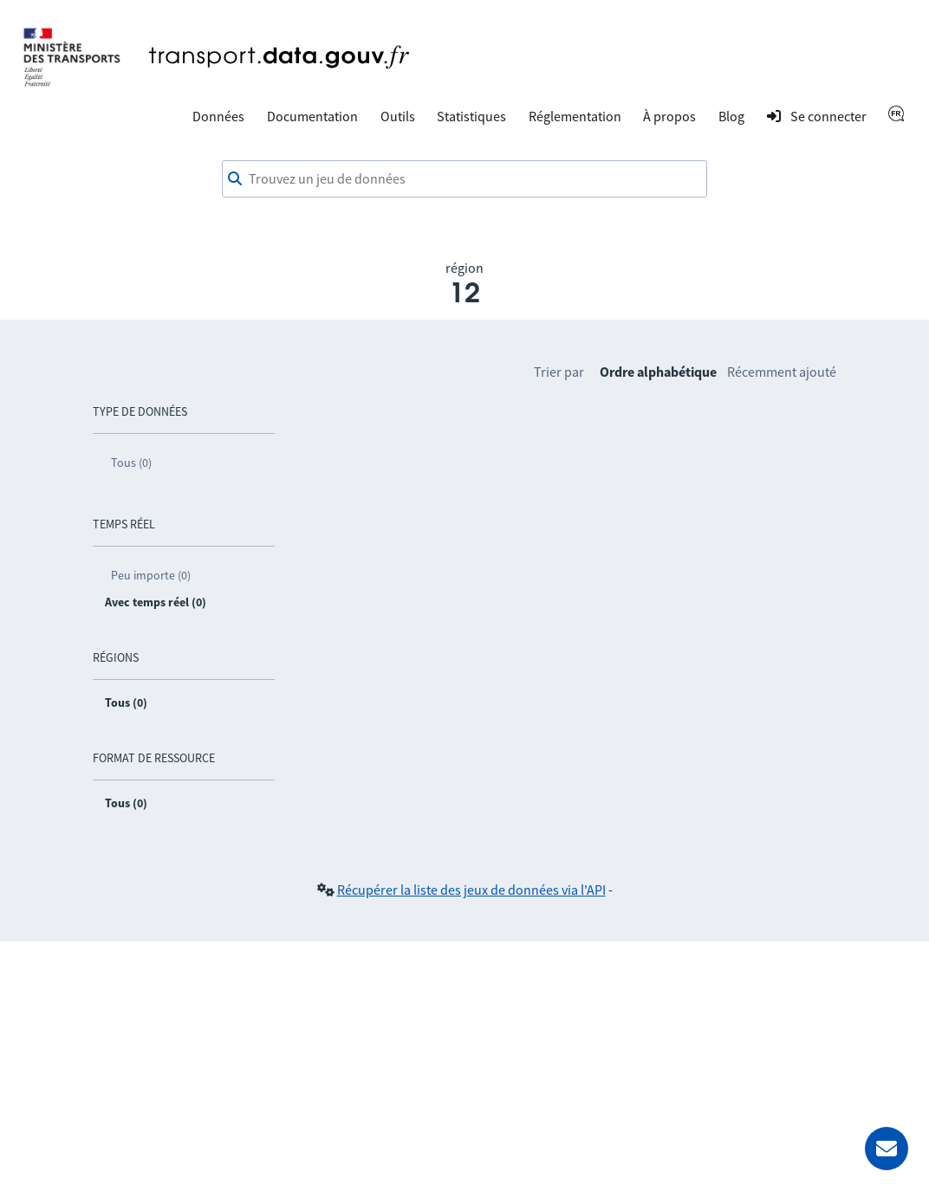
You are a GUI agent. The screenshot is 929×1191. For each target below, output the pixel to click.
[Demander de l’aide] (886, 1148)
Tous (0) (131, 462)
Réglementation (575, 116)
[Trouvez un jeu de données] (464, 179)
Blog (731, 116)
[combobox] (464, 179)
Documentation (312, 116)
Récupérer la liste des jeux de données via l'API (471, 889)
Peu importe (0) (151, 575)
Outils (397, 116)
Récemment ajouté (781, 371)
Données (218, 116)
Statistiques (471, 116)
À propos (669, 116)
